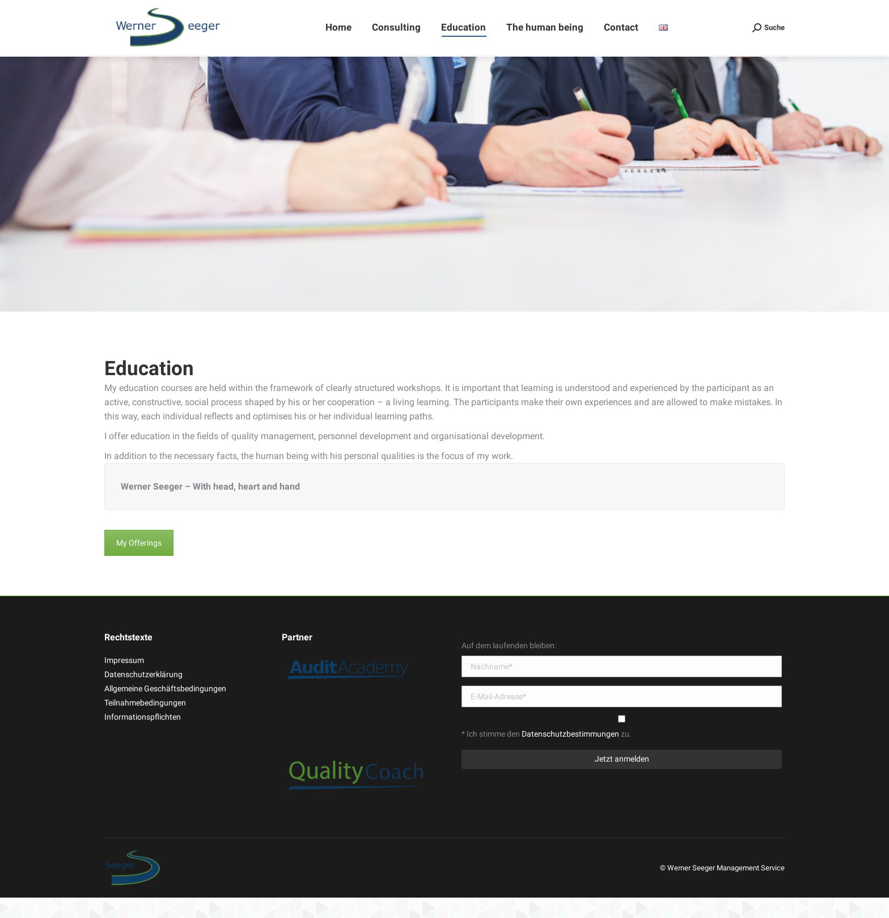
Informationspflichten (142, 737)
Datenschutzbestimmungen (571, 754)
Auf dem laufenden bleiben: (509, 665)
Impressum (124, 680)
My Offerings (139, 563)
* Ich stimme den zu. (547, 754)
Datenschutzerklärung (143, 694)
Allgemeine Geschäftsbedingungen (165, 708)
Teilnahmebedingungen (145, 723)
